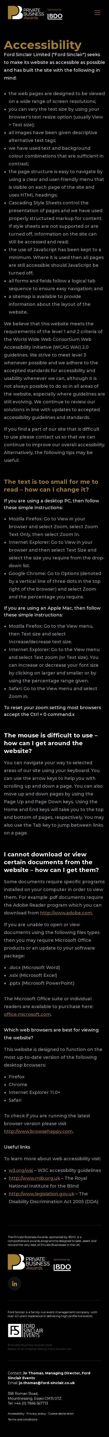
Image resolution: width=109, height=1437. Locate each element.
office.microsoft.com (27, 1014)
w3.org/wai (21, 1170)
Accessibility (16, 1413)
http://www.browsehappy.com (38, 1131)
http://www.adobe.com (66, 913)
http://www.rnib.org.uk (34, 1178)
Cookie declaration (61, 1413)
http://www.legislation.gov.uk (41, 1194)
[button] (14, 1283)
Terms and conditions (22, 1419)
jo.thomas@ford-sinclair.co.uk (47, 1383)
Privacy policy (36, 1413)
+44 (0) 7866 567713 (31, 1403)
